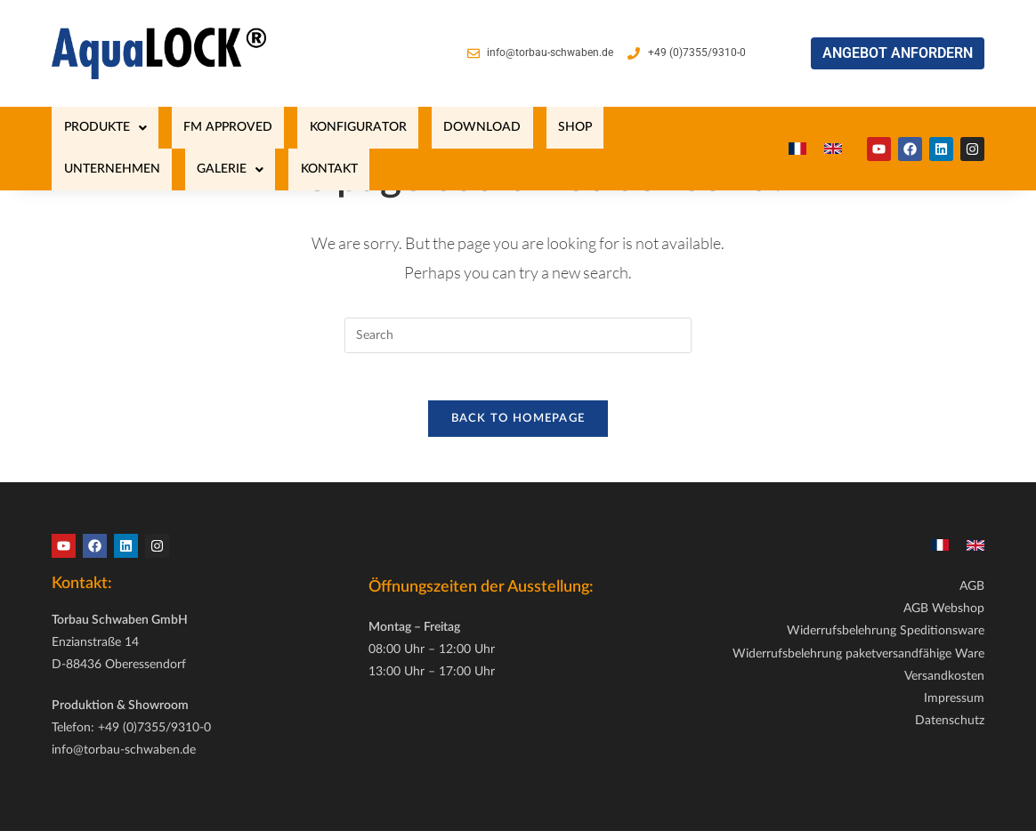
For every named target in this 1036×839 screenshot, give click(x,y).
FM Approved (192, 127)
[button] (93, 128)
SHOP (468, 127)
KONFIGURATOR (298, 127)
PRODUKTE (93, 127)
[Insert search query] (518, 335)
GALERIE (641, 127)
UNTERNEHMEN (546, 127)
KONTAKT (80, 169)
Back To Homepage (518, 426)
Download (399, 127)
